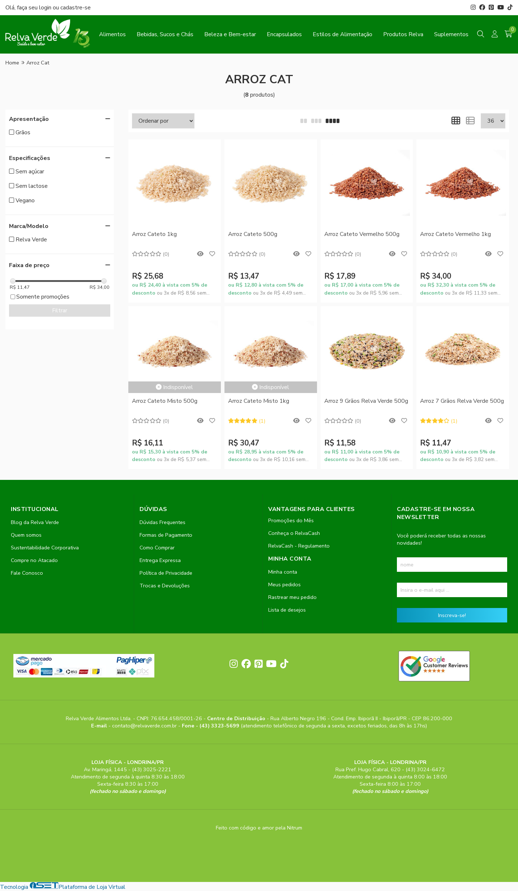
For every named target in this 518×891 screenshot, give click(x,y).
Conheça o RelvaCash (294, 533)
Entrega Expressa (160, 560)
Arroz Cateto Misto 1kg (258, 401)
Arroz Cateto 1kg (154, 234)
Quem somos (26, 535)
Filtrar (59, 310)
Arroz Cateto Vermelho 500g (361, 234)
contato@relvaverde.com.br (145, 725)
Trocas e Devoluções (165, 585)
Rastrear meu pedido (292, 597)
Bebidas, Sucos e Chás (165, 34)
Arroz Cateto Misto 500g (164, 401)
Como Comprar (157, 547)
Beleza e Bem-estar (230, 34)
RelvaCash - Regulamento (299, 545)
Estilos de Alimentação (342, 34)
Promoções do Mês (291, 520)
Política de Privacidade (166, 573)
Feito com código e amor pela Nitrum (259, 827)
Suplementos (451, 34)
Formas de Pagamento (166, 535)
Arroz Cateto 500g (252, 234)
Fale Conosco (27, 573)
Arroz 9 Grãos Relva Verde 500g (366, 401)
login (46, 8)
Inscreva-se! (452, 615)
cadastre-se (75, 8)
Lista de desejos (287, 609)
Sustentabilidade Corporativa (45, 547)
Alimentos (112, 34)
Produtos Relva (403, 34)
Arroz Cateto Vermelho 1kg (455, 234)
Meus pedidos (284, 584)
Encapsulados (284, 34)
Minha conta (282, 571)
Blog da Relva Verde (35, 522)
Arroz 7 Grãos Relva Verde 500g (462, 401)
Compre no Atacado (34, 560)
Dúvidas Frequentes (162, 522)
